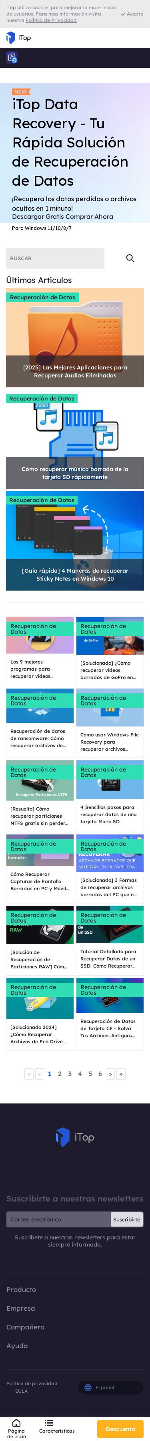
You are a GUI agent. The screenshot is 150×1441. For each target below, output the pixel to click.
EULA (21, 1391)
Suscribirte (126, 1219)
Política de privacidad (32, 1383)
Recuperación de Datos (42, 297)
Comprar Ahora (89, 216)
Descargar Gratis (38, 216)
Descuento (121, 1429)
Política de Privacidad (51, 20)
